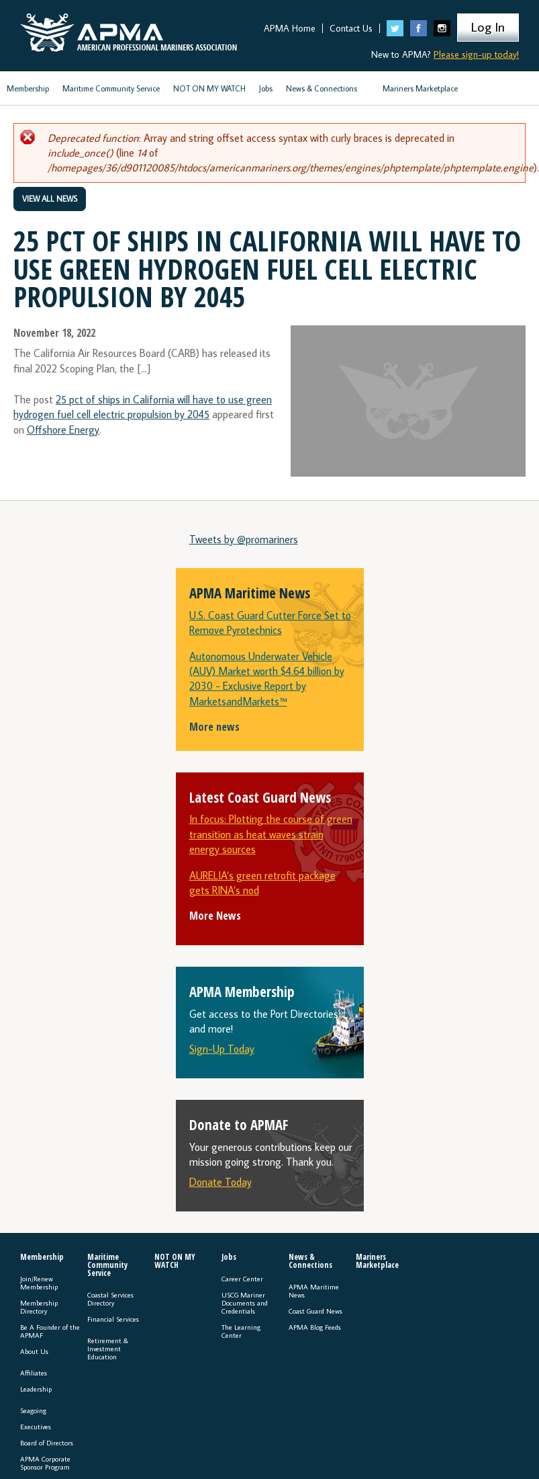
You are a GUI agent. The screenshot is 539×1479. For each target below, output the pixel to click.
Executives (35, 1426)
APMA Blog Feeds (315, 1327)
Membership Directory (39, 1307)
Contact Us (351, 28)
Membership (28, 88)
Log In (488, 26)
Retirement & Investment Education (107, 1348)
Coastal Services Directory (110, 1299)
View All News (49, 199)
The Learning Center (241, 1331)
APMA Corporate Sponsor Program (45, 1463)
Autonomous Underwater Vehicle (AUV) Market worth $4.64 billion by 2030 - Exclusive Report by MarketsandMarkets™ (266, 678)
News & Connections (321, 88)
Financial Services (113, 1319)
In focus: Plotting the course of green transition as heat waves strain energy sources (270, 834)
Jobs (266, 88)
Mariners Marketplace (420, 88)
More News (215, 915)
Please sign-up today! (476, 54)
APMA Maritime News (314, 1291)
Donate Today (220, 1182)
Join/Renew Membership (39, 1282)
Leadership (36, 1389)
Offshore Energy (63, 429)
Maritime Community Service (111, 88)
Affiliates (33, 1372)
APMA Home (289, 28)
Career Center (242, 1278)
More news (214, 726)
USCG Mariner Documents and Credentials (245, 1303)
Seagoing (33, 1410)
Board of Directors (46, 1442)
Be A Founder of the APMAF (50, 1331)
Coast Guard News (315, 1311)
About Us (34, 1351)
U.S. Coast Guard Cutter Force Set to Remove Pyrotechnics (270, 622)
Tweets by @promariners (243, 539)
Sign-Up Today (221, 1048)
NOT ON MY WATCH (209, 88)
